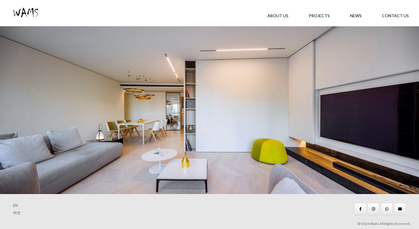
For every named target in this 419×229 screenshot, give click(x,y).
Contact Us (395, 15)
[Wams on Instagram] (373, 209)
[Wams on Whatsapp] (387, 209)
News (356, 15)
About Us (277, 15)
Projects (319, 15)
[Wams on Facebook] (360, 209)
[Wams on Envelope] (400, 209)
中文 (17, 213)
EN (15, 205)
